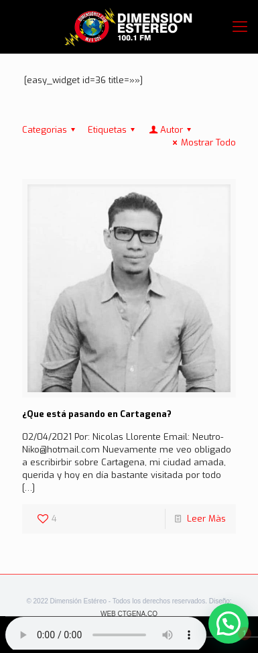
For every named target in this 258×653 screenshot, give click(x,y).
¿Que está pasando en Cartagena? (97, 414)
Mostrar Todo (202, 142)
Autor (170, 129)
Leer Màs (206, 518)
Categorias (50, 129)
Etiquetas (113, 129)
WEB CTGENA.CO (129, 613)
